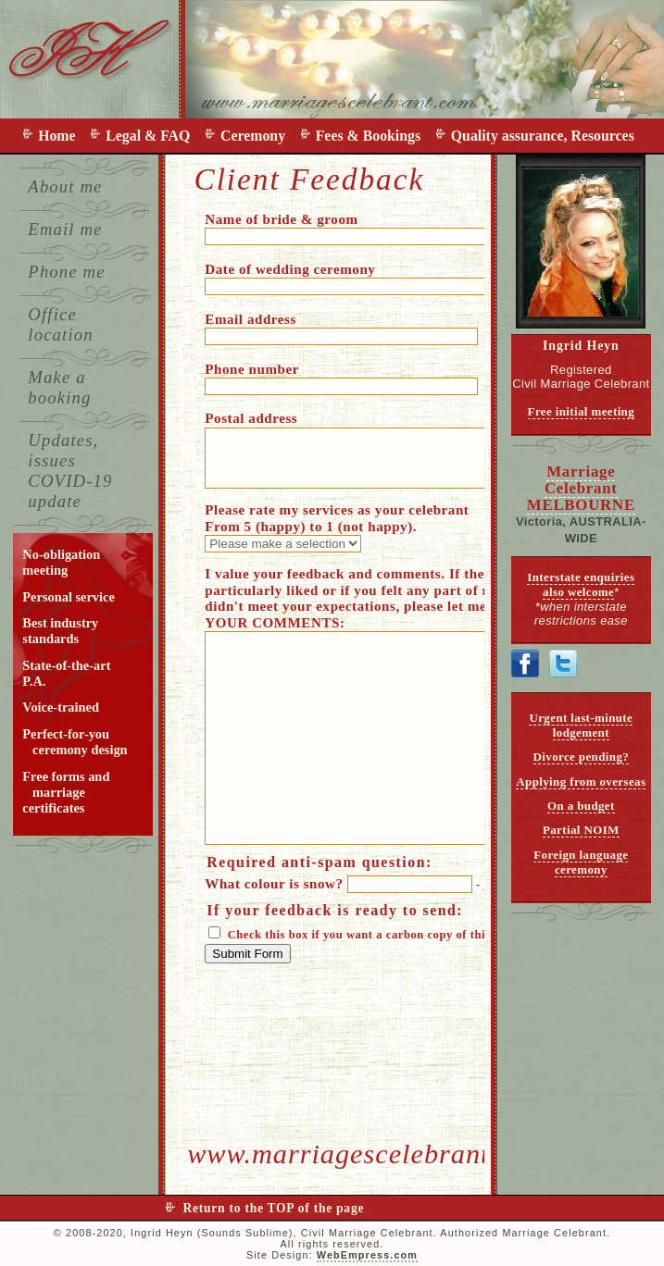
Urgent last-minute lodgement (581, 725)
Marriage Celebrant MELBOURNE (581, 488)
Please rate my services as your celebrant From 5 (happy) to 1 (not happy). (337, 527)
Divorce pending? (581, 756)
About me (65, 186)
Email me (65, 229)
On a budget (581, 806)
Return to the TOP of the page (274, 1208)
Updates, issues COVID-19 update (70, 470)
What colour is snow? (368, 883)
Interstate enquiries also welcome (580, 584)
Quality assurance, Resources (542, 135)
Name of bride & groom (360, 227)
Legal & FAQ (151, 135)
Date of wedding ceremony (397, 277)
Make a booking (59, 387)
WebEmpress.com (367, 1254)
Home (60, 135)
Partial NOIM (581, 830)
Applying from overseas (580, 781)
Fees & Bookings (372, 135)
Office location (60, 324)
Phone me (66, 271)
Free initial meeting (581, 411)
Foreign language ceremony (580, 862)
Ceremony (256, 135)
